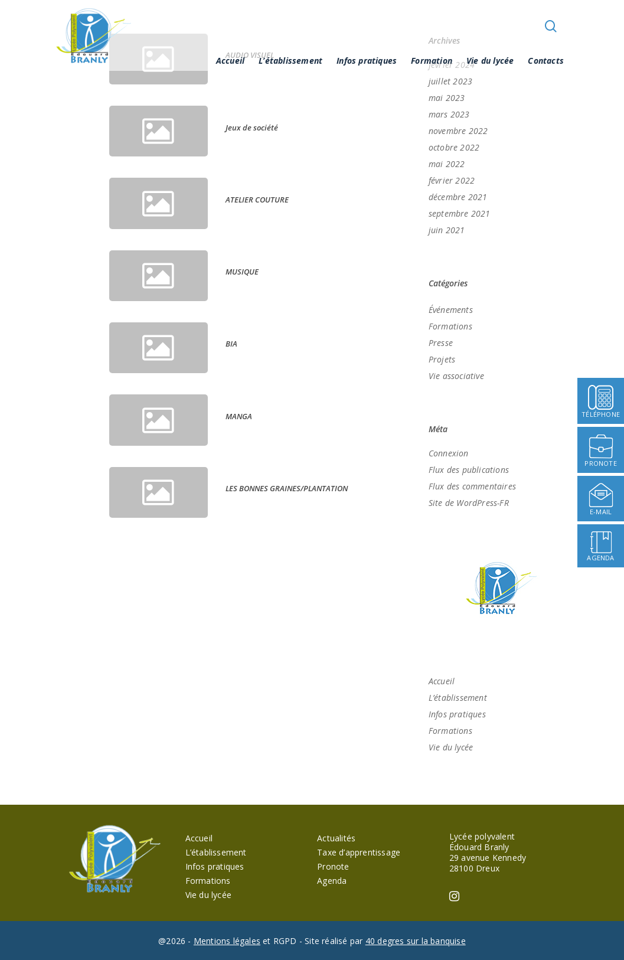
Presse (441, 342)
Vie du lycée (490, 60)
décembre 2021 (458, 197)
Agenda (332, 880)
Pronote (333, 866)
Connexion (449, 453)
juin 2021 (447, 230)
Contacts (546, 60)
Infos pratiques (366, 60)
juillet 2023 (450, 81)
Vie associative (456, 375)
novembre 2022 (458, 130)
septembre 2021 (460, 213)
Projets (442, 359)
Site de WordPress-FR (469, 502)
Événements (451, 309)
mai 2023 (447, 97)
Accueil (230, 60)
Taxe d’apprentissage (358, 852)
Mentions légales (227, 940)
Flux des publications (469, 469)
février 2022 (452, 180)
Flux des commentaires (472, 486)
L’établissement (290, 60)
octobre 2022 (454, 147)
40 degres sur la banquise (415, 940)
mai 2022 (447, 163)
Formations (450, 326)
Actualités (336, 838)
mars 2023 (449, 114)
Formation (431, 60)
